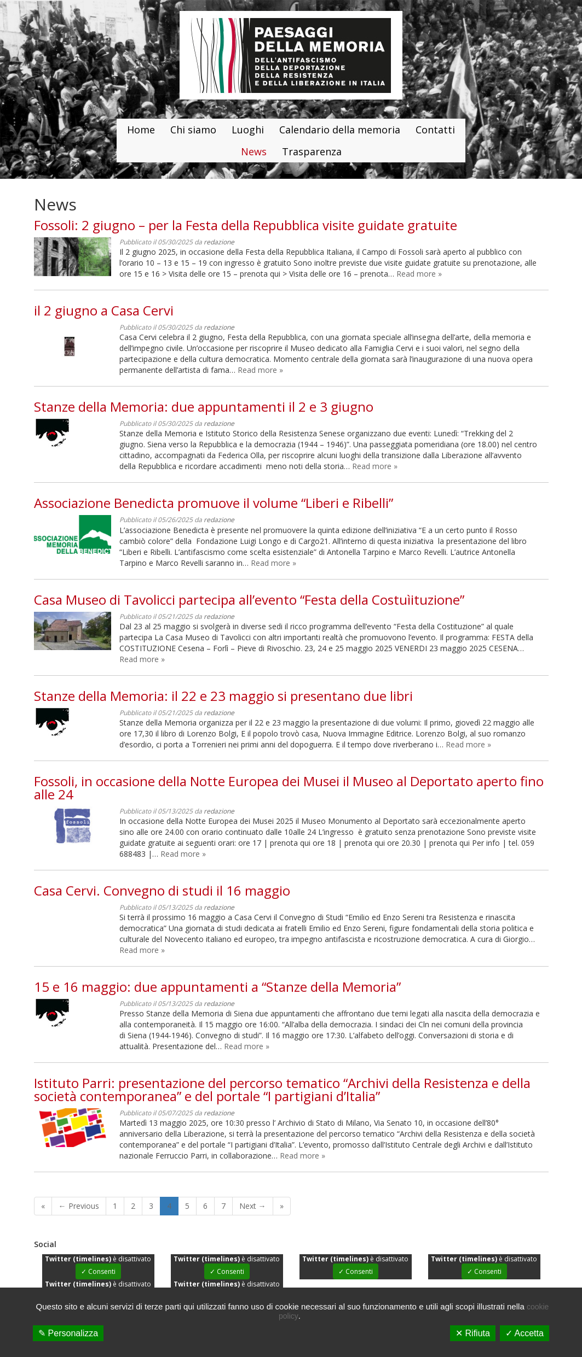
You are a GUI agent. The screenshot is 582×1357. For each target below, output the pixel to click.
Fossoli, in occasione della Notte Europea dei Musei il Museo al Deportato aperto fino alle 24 (289, 787)
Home (141, 129)
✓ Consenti (98, 1271)
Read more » (419, 273)
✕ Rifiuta (473, 1333)
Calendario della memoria (339, 129)
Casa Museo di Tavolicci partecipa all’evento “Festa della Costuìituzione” (249, 599)
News (254, 151)
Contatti (435, 129)
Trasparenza (312, 151)
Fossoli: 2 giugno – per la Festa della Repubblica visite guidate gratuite (245, 225)
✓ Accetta (524, 1333)
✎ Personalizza (68, 1333)
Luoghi (248, 129)
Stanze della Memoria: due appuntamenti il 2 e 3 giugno (203, 406)
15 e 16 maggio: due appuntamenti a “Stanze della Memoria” (217, 987)
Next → (252, 1206)
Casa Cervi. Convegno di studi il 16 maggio (162, 890)
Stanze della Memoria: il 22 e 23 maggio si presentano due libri (223, 696)
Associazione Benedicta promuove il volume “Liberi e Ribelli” (213, 503)
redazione (219, 242)
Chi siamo (193, 129)
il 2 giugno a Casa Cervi (104, 310)
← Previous (79, 1206)
